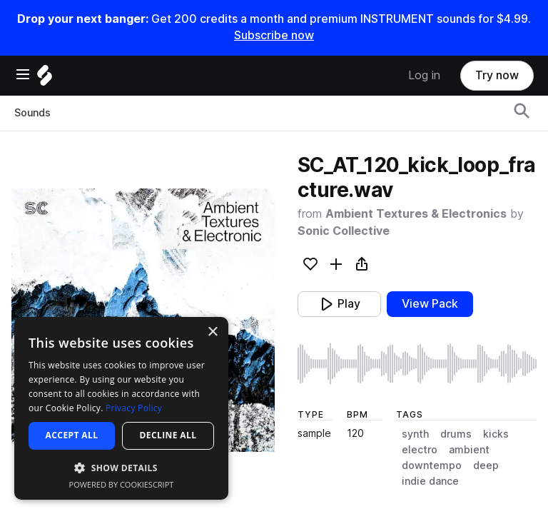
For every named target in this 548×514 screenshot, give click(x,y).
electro (419, 449)
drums (456, 434)
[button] (121, 467)
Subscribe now (274, 35)
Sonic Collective (344, 231)
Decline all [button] (168, 435)
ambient (469, 449)
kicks (496, 434)
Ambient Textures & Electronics (416, 214)
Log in (424, 75)
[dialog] (121, 408)
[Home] (44, 79)
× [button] (212, 332)
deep (486, 465)
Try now (497, 75)
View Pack (430, 304)
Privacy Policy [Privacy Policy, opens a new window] (134, 408)
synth (415, 434)
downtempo (432, 465)
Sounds (32, 113)
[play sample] (417, 364)
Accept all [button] (72, 435)
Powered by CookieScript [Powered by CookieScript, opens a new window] (121, 484)
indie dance (430, 481)
